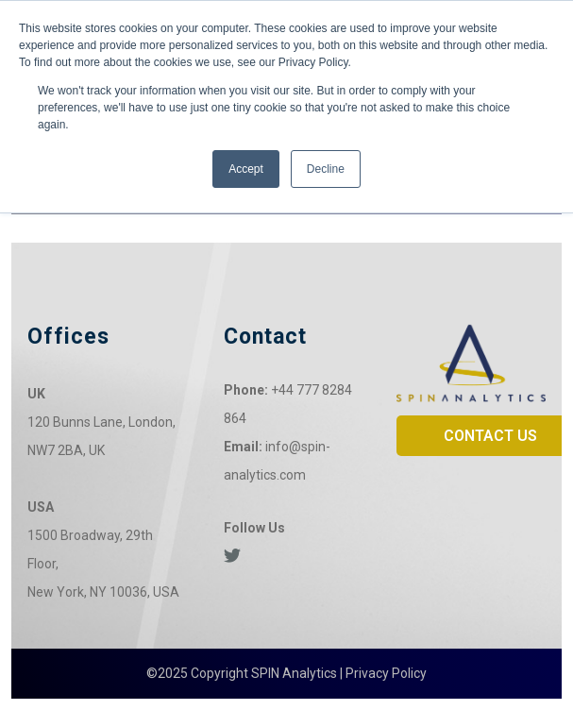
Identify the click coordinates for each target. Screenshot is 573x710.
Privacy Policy (386, 673)
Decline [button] (326, 169)
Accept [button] (245, 169)
